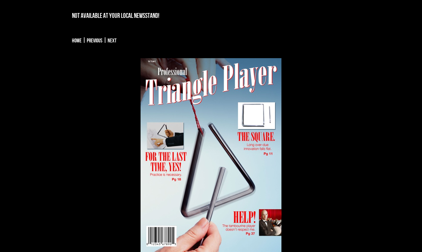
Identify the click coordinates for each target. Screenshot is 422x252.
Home (77, 41)
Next (112, 41)
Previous (94, 41)
